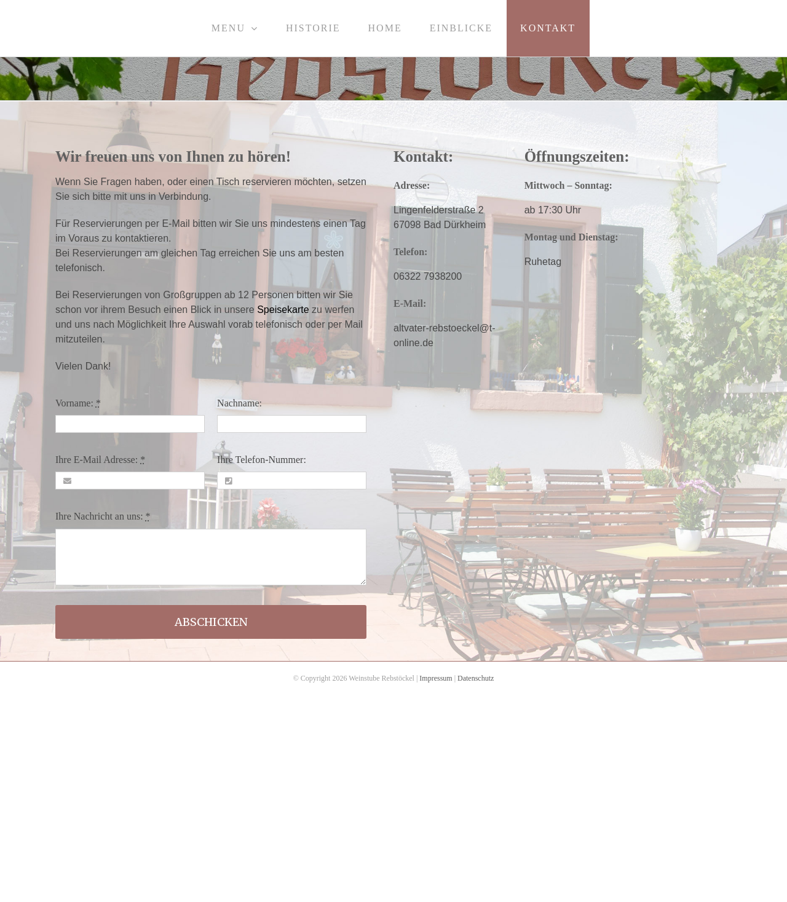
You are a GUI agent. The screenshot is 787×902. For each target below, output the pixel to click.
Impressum (435, 678)
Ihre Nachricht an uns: (103, 516)
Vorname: (78, 403)
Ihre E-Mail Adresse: (100, 459)
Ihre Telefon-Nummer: (261, 459)
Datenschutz (475, 678)
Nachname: (239, 403)
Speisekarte (283, 309)
